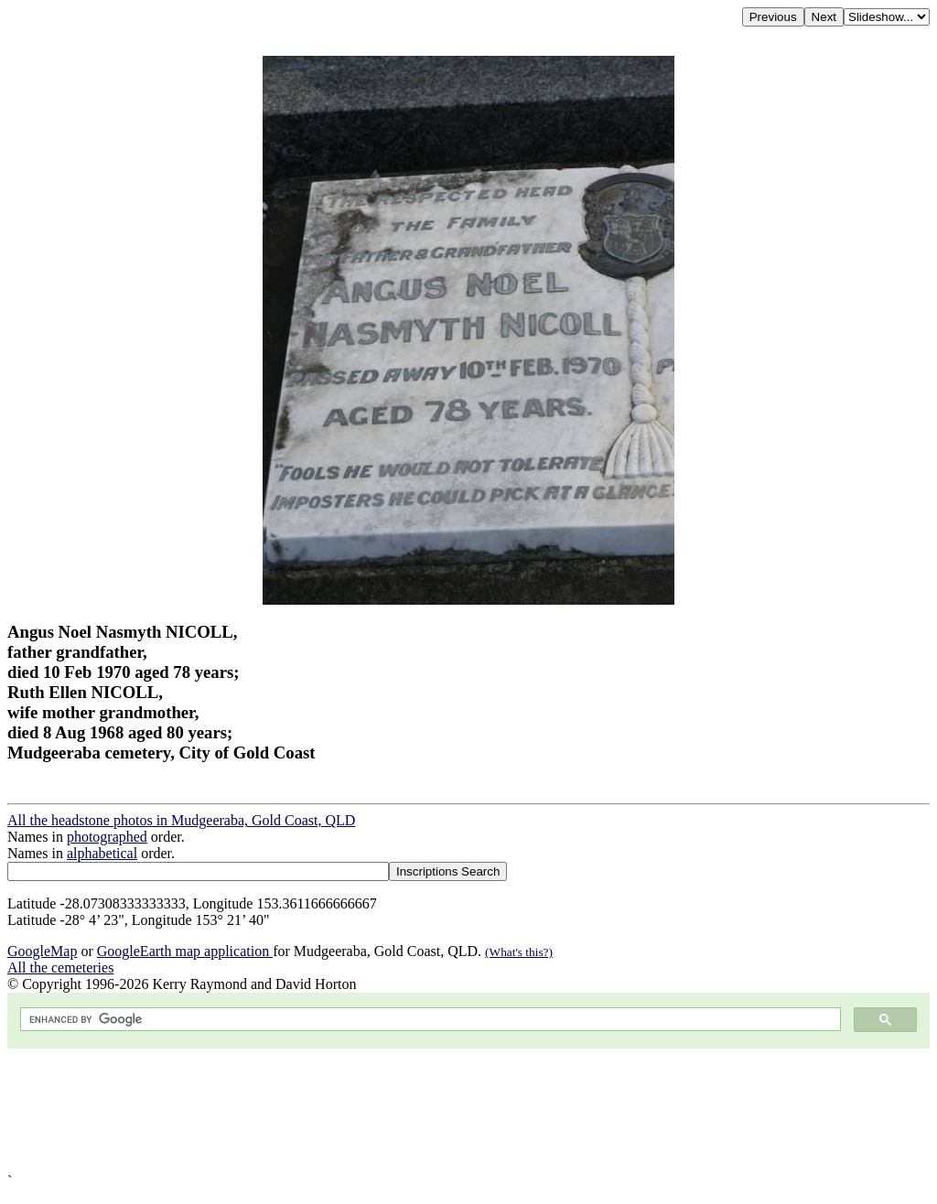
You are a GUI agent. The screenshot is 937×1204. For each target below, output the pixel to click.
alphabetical (102, 853)
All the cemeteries (60, 967)
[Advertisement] (468, 1110)
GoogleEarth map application (185, 951)
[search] (428, 1020)
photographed (107, 836)
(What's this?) (519, 952)
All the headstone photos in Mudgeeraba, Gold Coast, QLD (181, 820)
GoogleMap (42, 951)
